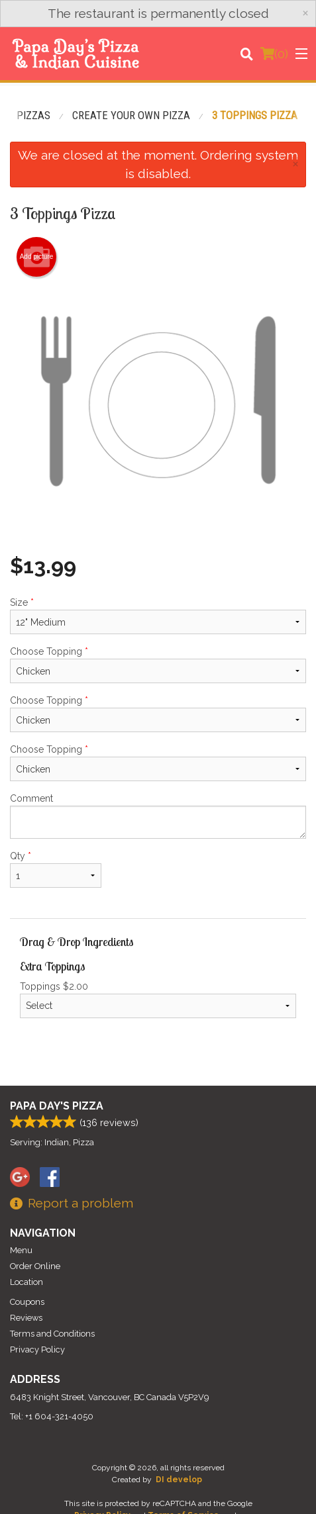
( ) (274, 54)
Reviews (26, 1318)
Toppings (158, 999)
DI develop (179, 1479)
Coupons (27, 1302)
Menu (21, 1250)
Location (26, 1282)
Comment (158, 816)
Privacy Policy (37, 1349)
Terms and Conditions (52, 1334)
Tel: (51, 1416)
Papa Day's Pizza (56, 1106)
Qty (55, 869)
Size (158, 615)
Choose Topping (158, 664)
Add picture (37, 257)
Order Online (35, 1266)
